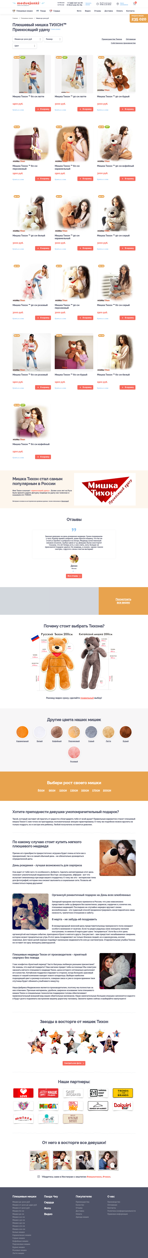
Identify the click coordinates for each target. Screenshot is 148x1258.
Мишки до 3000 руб (42, 18)
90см (52, 781)
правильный (87, 689)
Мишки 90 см (18, 1205)
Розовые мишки (19, 1241)
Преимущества (82, 1193)
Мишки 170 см (18, 1217)
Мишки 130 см (18, 1211)
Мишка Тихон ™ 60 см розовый (30, 368)
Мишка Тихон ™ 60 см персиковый (25, 166)
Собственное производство (123, 43)
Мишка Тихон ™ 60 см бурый (71, 368)
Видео (48, 1205)
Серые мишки (18, 1229)
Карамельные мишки (21, 1226)
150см (85, 781)
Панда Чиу (51, 1187)
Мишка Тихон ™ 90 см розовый (30, 300)
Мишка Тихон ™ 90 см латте (70, 96)
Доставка (80, 1202)
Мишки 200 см (18, 1220)
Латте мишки (18, 1244)
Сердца (49, 1193)
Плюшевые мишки (27, 18)
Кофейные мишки (20, 1232)
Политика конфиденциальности (121, 1202)
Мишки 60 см (18, 1202)
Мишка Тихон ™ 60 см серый (113, 300)
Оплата (79, 1205)
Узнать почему (55, 29)
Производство (113, 1193)
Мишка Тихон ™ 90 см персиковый (67, 302)
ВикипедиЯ (65, 492)
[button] (16, 544)
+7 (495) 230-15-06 (75, 3)
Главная (15, 18)
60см (41, 781)
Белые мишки (18, 1223)
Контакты (111, 1199)
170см (96, 781)
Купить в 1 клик (19, 109)
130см (74, 781)
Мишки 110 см (18, 1208)
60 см (16, 57)
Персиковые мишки (21, 1235)
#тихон (106, 1167)
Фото (47, 1199)
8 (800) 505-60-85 (74, 5)
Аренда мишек (82, 1208)
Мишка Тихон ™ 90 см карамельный (67, 234)
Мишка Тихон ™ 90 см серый (113, 232)
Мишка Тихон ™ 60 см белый (113, 368)
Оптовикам (131, 39)
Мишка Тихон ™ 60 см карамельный (67, 166)
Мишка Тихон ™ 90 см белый (29, 232)
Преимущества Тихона (112, 39)
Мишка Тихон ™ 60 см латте (28, 96)
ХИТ (23, 57)
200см (107, 781)
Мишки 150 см (18, 1214)
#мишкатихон (94, 1167)
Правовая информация (117, 1205)
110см (63, 781)
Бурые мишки (18, 1238)
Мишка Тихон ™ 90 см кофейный (115, 164)
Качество (80, 1196)
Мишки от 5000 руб (21, 1199)
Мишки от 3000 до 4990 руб (24, 1196)
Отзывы (79, 1199)
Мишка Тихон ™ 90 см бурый (113, 96)
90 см (59, 57)
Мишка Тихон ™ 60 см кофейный (31, 436)
